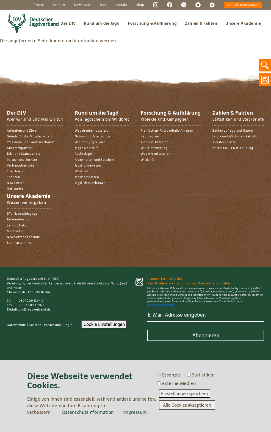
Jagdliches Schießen (90, 182)
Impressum (52, 324)
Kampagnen (150, 136)
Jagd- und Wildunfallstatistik (234, 136)
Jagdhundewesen (88, 165)
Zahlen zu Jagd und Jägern (232, 130)
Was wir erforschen (156, 153)
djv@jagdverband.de (35, 309)
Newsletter (15, 182)
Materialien (15, 231)
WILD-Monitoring (154, 147)
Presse (39, 4)
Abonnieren (205, 335)
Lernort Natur (17, 225)
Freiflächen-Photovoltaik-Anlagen (167, 130)
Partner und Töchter (22, 159)
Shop (140, 4)
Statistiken (203, 375)
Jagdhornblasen (87, 177)
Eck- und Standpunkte (23, 153)
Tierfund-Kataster (154, 142)
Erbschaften (16, 171)
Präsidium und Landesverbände (30, 142)
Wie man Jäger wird (90, 142)
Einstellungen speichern (184, 393)
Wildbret (81, 171)
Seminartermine (19, 242)
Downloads (82, 4)
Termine (59, 4)
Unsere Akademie (243, 23)
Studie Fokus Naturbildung (232, 147)
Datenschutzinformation (88, 412)
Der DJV (68, 23)
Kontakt (121, 4)
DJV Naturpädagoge (22, 213)
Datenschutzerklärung (160, 305)
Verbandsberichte (20, 165)
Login (68, 324)
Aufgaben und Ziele (22, 130)
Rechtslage (83, 153)
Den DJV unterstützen (242, 4)
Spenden (13, 177)
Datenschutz (16, 324)
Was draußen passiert (91, 130)
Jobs (103, 4)
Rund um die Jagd (102, 23)
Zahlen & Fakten (201, 23)
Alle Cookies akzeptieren (187, 405)
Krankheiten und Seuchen (94, 159)
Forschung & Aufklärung (152, 23)
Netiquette (15, 188)
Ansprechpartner (20, 147)
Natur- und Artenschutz (92, 136)
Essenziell (172, 375)
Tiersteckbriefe (224, 142)
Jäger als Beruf (86, 147)
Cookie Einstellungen (104, 324)
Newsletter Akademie (23, 236)
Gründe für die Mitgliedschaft (29, 136)
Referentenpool (19, 219)
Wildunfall (148, 159)
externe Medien (179, 383)
